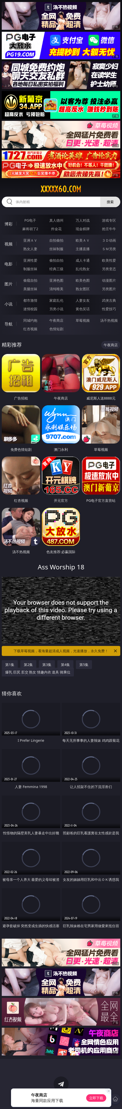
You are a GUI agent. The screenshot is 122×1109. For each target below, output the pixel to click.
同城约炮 (30, 320)
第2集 (28, 664)
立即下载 (96, 1097)
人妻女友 (83, 300)
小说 (9, 304)
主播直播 (83, 248)
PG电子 (30, 220)
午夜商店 (56, 320)
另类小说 (56, 308)
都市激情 (30, 300)
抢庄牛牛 (109, 228)
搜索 (110, 201)
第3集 (46, 664)
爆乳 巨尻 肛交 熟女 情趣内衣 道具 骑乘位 (37, 672)
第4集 (65, 664)
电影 (9, 264)
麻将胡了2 (30, 228)
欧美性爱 (109, 260)
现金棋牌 (83, 228)
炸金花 (56, 228)
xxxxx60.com (61, 189)
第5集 (83, 664)
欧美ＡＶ (83, 240)
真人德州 (56, 220)
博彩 (9, 224)
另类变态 (109, 268)
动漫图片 (109, 280)
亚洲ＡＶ (30, 240)
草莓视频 (83, 320)
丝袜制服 (56, 248)
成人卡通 (83, 260)
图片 (9, 284)
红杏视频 (30, 328)
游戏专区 (109, 220)
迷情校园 (30, 308)
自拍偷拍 (56, 240)
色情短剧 (56, 328)
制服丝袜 (30, 268)
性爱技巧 (109, 308)
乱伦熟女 (83, 268)
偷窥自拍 (30, 280)
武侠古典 (109, 300)
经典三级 (56, 268)
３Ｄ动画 (109, 240)
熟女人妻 (30, 248)
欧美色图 (83, 280)
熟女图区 (83, 288)
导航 (9, 324)
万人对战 (83, 220)
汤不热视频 (109, 320)
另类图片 (109, 288)
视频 (9, 244)
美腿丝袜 (30, 288)
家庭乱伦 (56, 300)
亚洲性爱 (30, 260)
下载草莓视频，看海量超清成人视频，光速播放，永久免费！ (65, 651)
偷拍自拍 (56, 260)
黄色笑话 (83, 308)
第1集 (9, 664)
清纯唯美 (56, 288)
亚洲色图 (56, 280)
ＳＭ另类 (109, 248)
